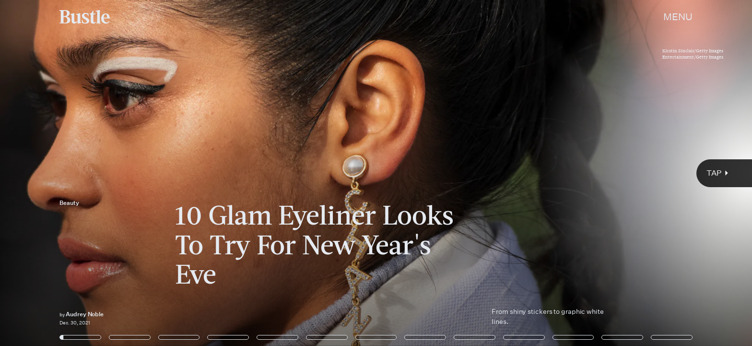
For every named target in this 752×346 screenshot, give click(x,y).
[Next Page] (500, 173)
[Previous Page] (124, 173)
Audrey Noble (85, 314)
